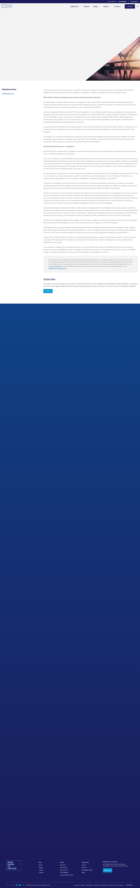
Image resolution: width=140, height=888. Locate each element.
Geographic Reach (87, 870)
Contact (41, 872)
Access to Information (79, 885)
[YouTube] (20, 885)
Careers (117, 6)
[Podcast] (23, 885)
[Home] (6, 6)
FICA (117, 885)
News (95, 6)
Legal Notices (89, 885)
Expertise (74, 6)
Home (40, 865)
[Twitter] (10, 885)
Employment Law (8, 93)
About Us (63, 865)
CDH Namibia (122, 1)
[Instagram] (13, 885)
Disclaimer (112, 885)
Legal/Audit (97, 885)
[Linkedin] (17, 885)
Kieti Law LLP (112, 1)
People (86, 6)
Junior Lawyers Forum (66, 875)
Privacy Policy (104, 885)
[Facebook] (7, 885)
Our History (63, 867)
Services (84, 867)
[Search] (137, 6)
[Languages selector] (134, 1)
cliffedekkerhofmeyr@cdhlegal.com (57, 268)
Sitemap (121, 885)
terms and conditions (55, 266)
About (106, 6)
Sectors (84, 865)
